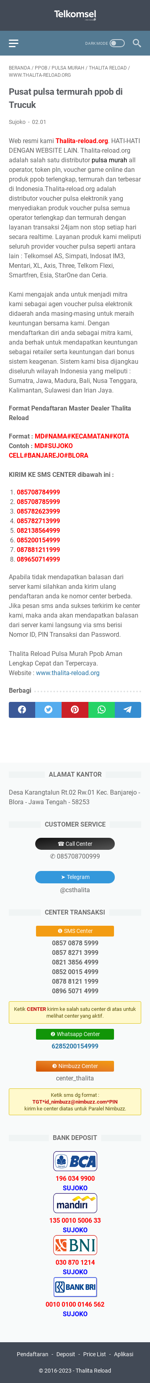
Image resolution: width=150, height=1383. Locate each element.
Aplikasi (123, 1354)
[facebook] (22, 710)
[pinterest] (75, 710)
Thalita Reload (93, 1370)
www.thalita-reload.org (68, 673)
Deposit (65, 1354)
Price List (94, 1354)
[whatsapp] (101, 710)
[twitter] (48, 710)
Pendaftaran (32, 1354)
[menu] (18, 43)
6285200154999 (75, 1046)
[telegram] (128, 710)
